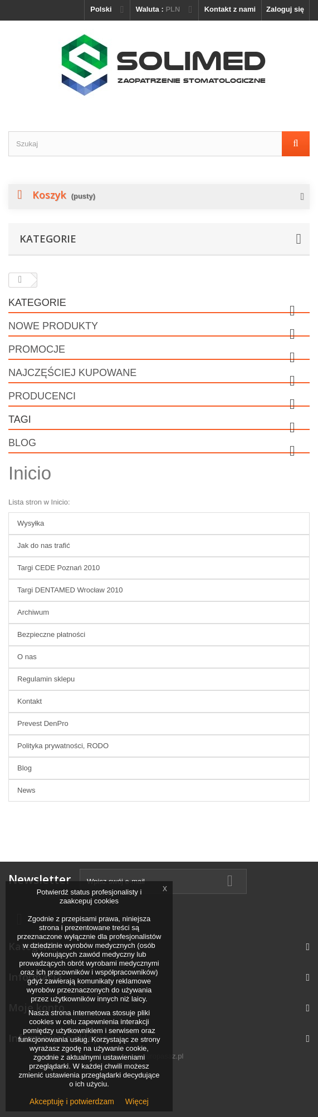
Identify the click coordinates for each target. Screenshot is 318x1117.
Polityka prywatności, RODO (63, 746)
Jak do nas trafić (43, 545)
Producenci (42, 396)
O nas (27, 657)
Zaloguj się (285, 9)
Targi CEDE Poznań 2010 (58, 568)
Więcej (137, 1101)
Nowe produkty (53, 326)
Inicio (29, 473)
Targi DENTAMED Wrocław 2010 (70, 590)
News (26, 790)
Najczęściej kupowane (72, 372)
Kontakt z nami (230, 9)
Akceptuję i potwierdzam (72, 1101)
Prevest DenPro (43, 723)
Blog (22, 442)
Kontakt (29, 701)
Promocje (36, 349)
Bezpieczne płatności (51, 634)
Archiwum (33, 612)
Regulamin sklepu (46, 679)
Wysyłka (30, 523)
